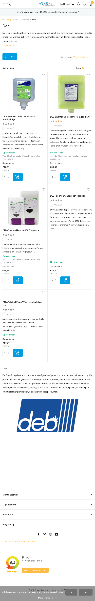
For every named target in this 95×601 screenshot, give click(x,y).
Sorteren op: (66, 57)
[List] (91, 68)
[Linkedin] (56, 534)
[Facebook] (38, 534)
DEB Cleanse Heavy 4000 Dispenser (21, 230)
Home (17, 19)
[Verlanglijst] (84, 4)
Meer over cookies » (47, 598)
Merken (26, 19)
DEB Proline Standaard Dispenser (67, 195)
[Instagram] (50, 534)
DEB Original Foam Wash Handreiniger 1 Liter (23, 303)
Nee (86, 592)
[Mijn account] (78, 4)
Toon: (78, 68)
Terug (6, 19)
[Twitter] (44, 534)
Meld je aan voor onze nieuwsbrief (18, 541)
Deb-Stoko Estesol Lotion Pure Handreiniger (18, 118)
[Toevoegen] (18, 177)
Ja (71, 592)
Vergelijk (8, 128)
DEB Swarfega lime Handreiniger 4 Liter (71, 116)
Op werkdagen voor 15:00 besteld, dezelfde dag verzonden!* (49, 12)
